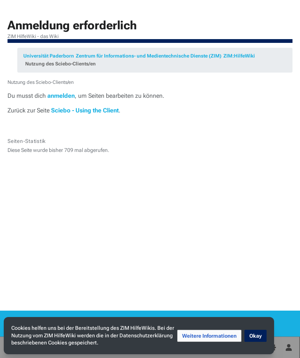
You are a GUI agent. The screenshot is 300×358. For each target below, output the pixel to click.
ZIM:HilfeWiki (239, 56)
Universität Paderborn (48, 56)
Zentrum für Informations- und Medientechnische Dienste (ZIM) (149, 56)
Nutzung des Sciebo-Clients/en (60, 64)
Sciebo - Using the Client (85, 110)
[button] (209, 336)
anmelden (61, 95)
